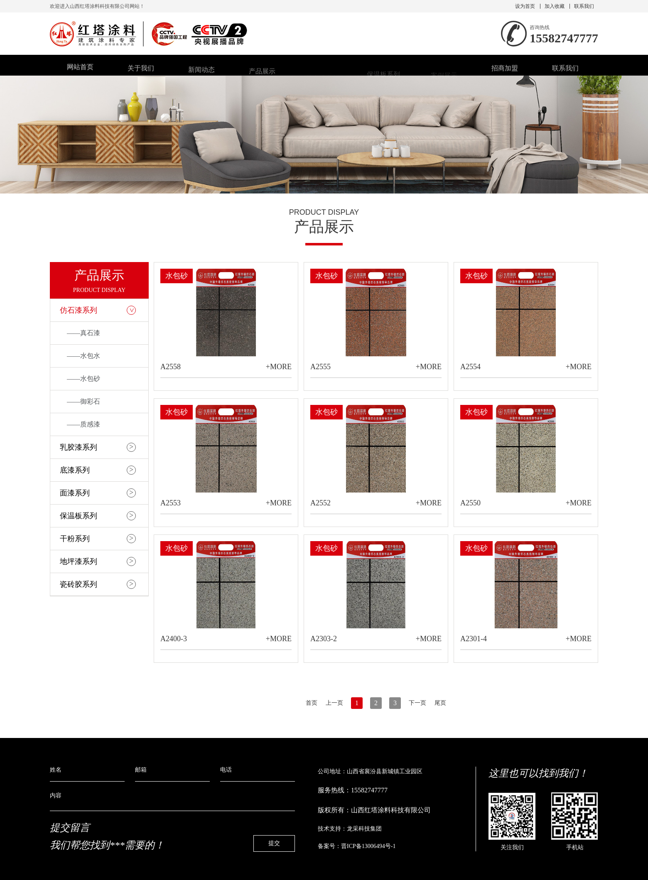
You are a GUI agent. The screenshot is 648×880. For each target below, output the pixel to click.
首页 (311, 703)
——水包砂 (83, 378)
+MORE (279, 367)
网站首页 (80, 69)
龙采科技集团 (364, 829)
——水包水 (83, 355)
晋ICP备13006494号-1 (368, 846)
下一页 (417, 703)
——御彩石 (83, 401)
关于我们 (141, 70)
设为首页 (525, 6)
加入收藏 (555, 6)
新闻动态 (201, 72)
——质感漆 (83, 424)
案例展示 (444, 77)
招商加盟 (504, 70)
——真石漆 (83, 332)
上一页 (334, 703)
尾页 (440, 703)
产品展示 (262, 73)
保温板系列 (383, 76)
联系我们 (584, 6)
